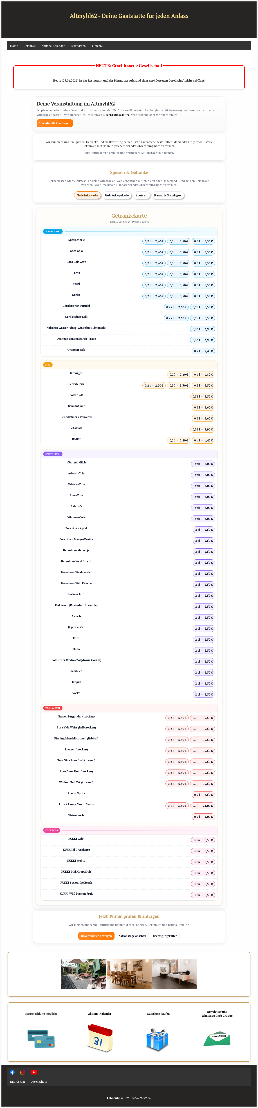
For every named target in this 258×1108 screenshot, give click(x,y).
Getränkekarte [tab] (87, 195)
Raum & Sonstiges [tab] (167, 195)
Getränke (30, 46)
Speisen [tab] (141, 195)
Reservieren (78, 46)
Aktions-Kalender (53, 46)
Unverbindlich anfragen (54, 123)
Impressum (17, 1082)
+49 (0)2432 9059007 (138, 1098)
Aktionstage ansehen (132, 936)
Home (14, 46)
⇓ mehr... (97, 46)
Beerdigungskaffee (117, 115)
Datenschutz (39, 1082)
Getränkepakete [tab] (117, 195)
